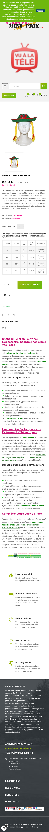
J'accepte (40, 11)
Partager (4, 315)
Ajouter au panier (30, 285)
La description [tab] (10, 321)
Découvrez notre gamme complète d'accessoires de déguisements (24, 457)
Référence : (7, 215)
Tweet (10, 315)
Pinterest (15, 315)
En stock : (6, 219)
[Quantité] (8, 285)
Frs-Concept (34, 827)
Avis (4, 328)
